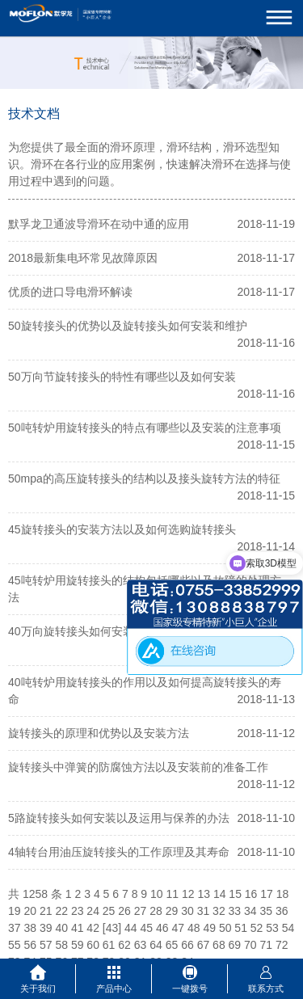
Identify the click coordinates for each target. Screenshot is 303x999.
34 (250, 910)
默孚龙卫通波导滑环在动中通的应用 (98, 223)
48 (193, 927)
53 (272, 927)
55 (14, 944)
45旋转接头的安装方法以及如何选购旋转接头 (122, 529)
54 (288, 927)
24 (92, 910)
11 (172, 893)
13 (203, 893)
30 (187, 910)
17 (266, 893)
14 (219, 893)
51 (240, 927)
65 (172, 944)
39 (46, 927)
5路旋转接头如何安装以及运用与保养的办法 (118, 817)
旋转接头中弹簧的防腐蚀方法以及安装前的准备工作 (138, 767)
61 (109, 944)
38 (29, 927)
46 (162, 927)
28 (155, 910)
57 (46, 944)
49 (209, 927)
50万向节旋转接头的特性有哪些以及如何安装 (122, 376)
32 (219, 910)
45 (147, 927)
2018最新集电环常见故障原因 (83, 257)
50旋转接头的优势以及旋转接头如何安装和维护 (127, 325)
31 (203, 910)
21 (46, 910)
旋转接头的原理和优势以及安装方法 (98, 733)
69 (235, 944)
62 (124, 944)
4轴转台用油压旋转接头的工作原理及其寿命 (118, 851)
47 (177, 927)
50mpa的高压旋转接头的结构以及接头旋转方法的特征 (144, 478)
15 (235, 893)
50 (225, 927)
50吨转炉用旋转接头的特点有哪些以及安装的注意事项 (144, 427)
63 (140, 944)
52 (256, 927)
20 (29, 910)
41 (77, 927)
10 (156, 893)
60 (92, 944)
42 (92, 927)
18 (282, 893)
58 (61, 944)
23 (77, 910)
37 (14, 927)
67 (203, 944)
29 (172, 910)
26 (124, 910)
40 (61, 927)
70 (250, 944)
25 (109, 910)
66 (187, 944)
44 (130, 927)
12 (188, 893)
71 (266, 944)
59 (77, 944)
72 (282, 944)
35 (266, 910)
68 (219, 944)
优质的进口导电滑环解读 (70, 291)
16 (251, 893)
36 (282, 910)
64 (155, 944)
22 (61, 910)
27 (140, 910)
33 (235, 910)
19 (14, 910)
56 (29, 944)
